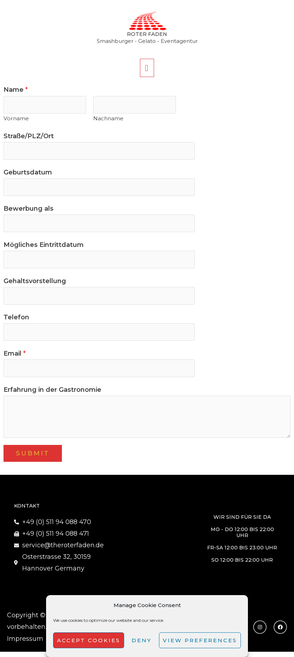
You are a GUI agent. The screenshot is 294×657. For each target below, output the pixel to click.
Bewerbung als (28, 211)
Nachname (108, 119)
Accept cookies (88, 640)
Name (16, 90)
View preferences (200, 640)
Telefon (16, 321)
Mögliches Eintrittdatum (44, 247)
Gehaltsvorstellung (35, 284)
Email (15, 358)
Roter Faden (147, 34)
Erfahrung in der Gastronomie (52, 394)
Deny (142, 640)
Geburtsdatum (28, 174)
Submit (33, 458)
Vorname (16, 119)
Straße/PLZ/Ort (29, 137)
